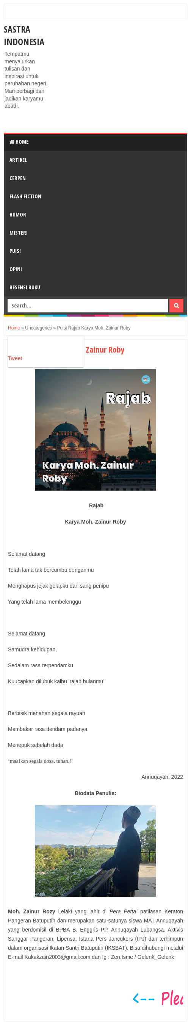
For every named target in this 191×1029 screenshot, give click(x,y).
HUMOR (17, 214)
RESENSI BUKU (24, 287)
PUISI (15, 250)
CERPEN (17, 178)
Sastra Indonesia (24, 35)
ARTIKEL (18, 159)
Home (18, 141)
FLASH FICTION (25, 196)
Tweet (15, 358)
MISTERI (18, 232)
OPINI (15, 269)
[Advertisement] (120, 76)
